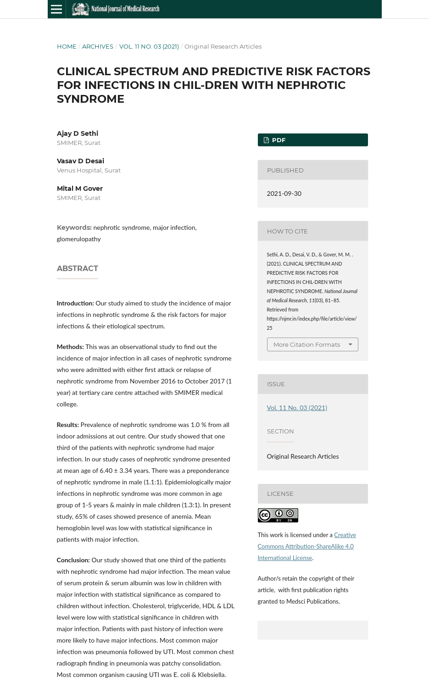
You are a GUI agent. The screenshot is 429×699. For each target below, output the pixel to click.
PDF (277, 140)
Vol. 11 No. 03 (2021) (149, 46)
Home (67, 46)
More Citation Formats (306, 344)
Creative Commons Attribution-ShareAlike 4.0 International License (307, 546)
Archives (97, 46)
